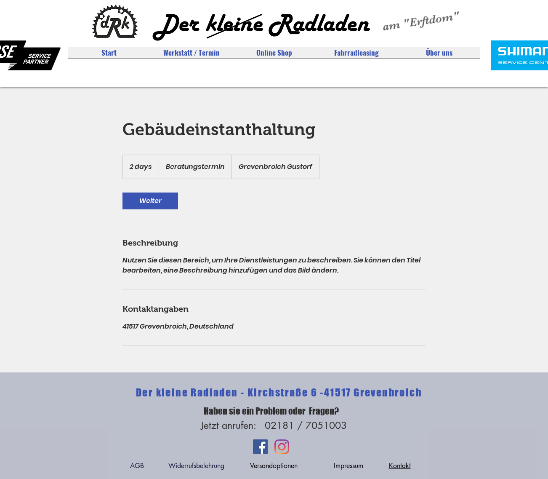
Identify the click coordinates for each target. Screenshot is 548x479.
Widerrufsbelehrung (196, 465)
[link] (150, 201)
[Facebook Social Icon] (260, 446)
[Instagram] (281, 446)
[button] (439, 55)
